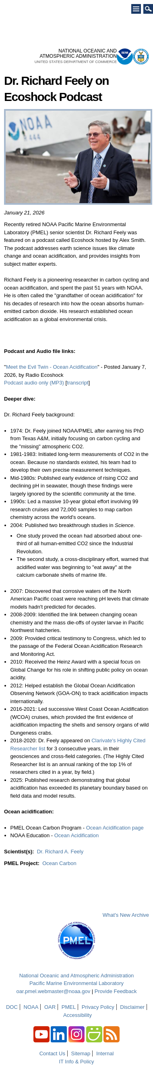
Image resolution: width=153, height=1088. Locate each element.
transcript (77, 383)
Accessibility (77, 1015)
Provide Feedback (116, 991)
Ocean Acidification (76, 835)
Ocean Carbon (59, 863)
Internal (105, 1053)
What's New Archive (126, 915)
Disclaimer (132, 1007)
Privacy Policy (98, 1007)
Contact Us (52, 1053)
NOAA (31, 1007)
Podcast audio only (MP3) (34, 383)
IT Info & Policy (76, 1062)
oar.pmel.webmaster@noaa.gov (53, 991)
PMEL (69, 1007)
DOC (12, 1007)
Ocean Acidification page (115, 828)
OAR (50, 1007)
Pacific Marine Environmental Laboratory (76, 983)
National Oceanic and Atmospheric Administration (76, 975)
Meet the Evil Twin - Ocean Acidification (51, 367)
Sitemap (81, 1053)
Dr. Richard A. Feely (60, 852)
